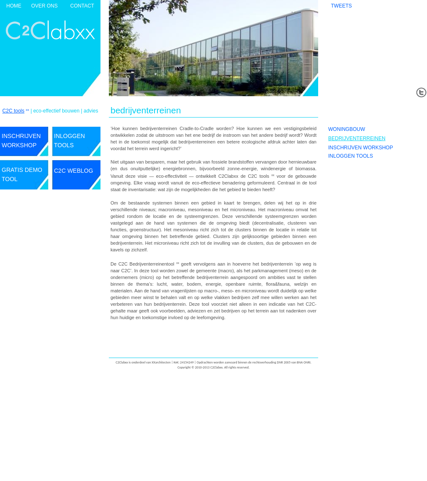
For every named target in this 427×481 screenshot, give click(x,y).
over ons (44, 6)
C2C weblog (73, 170)
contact (82, 6)
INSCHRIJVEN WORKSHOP (360, 148)
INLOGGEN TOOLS (350, 156)
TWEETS (341, 6)
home (13, 6)
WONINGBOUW (346, 129)
